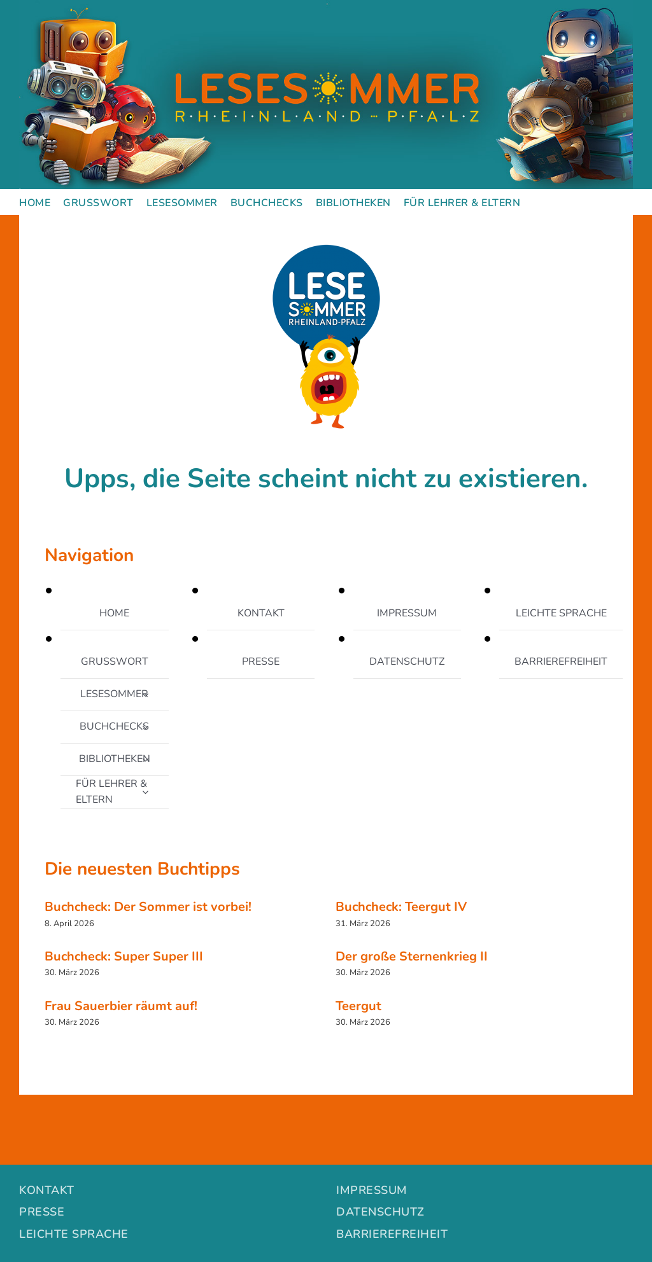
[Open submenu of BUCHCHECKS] (145, 727)
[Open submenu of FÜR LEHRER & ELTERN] (145, 792)
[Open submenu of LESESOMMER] (145, 695)
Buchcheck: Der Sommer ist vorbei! (148, 906)
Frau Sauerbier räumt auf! (121, 1006)
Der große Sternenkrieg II (412, 956)
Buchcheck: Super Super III (124, 956)
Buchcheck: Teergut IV (401, 906)
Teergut (358, 1006)
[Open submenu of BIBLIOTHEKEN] (145, 759)
